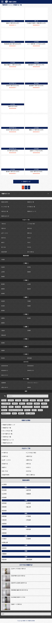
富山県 (29, 289)
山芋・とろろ (4, 233)
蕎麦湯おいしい (6, 413)
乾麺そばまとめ (5, 216)
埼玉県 (3, 306)
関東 (26, 513)
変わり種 (4, 407)
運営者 (29, 387)
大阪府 (3, 330)
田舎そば (3, 238)
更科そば (29, 233)
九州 (26, 557)
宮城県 (3, 276)
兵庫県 (29, 330)
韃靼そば (21, 413)
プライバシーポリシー (32, 382)
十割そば (3, 223)
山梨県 (29, 284)
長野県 (3, 318)
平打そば (37, 407)
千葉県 (29, 301)
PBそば (29, 247)
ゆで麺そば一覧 (31, 206)
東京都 (3, 301)
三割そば (33, 400)
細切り (3, 242)
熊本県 (3, 358)
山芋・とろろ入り (27, 407)
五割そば (3, 228)
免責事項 (3, 382)
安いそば (3, 247)
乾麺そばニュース (31, 211)
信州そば (29, 228)
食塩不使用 (4, 252)
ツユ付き (18, 400)
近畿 (26, 536)
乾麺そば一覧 (30, 202)
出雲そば (37, 403)
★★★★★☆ (30, 365)
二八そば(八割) (31, 223)
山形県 (3, 272)
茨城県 (29, 306)
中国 (26, 545)
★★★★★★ (4, 365)
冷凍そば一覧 (4, 211)
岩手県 (29, 267)
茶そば (29, 238)
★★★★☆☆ (4, 370)
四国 (26, 551)
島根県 (3, 343)
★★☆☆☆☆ (4, 375)
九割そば (40, 400)
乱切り (46, 400)
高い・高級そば (30, 413)
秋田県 (3, 267)
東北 (26, 487)
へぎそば (11, 400)
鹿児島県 (29, 358)
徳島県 (3, 350)
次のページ (26, 182)
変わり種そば (30, 252)
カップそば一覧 (5, 206)
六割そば (29, 403)
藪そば (14, 413)
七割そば (25, 400)
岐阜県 (3, 293)
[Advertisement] (36, 101)
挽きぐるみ (45, 407)
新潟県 (3, 284)
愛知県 (3, 289)
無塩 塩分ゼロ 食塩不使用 (15, 410)
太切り (29, 242)
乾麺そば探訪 (12, 2)
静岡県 (3, 323)
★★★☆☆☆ (30, 370)
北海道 (3, 259)
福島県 (29, 272)
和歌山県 (3, 335)
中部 (26, 500)
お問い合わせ (4, 387)
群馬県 (3, 310)
